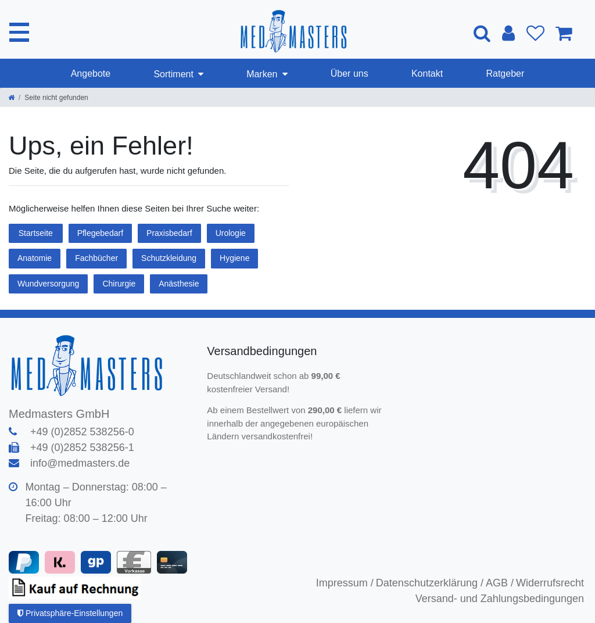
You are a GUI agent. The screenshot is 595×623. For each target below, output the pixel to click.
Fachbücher (96, 258)
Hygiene (234, 258)
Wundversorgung (48, 283)
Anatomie (34, 258)
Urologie (231, 233)
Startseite (36, 233)
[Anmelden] (508, 33)
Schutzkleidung (168, 258)
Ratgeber (505, 73)
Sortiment (173, 74)
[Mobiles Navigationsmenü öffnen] (19, 32)
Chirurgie (118, 283)
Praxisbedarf (169, 233)
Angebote (91, 73)
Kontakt (427, 73)
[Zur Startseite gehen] (11, 98)
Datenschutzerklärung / (429, 583)
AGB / (500, 583)
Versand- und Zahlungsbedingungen (499, 598)
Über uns (349, 73)
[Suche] (481, 33)
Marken (261, 74)
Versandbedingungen (263, 351)
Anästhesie (179, 283)
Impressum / (345, 583)
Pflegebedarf (100, 233)
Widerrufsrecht (550, 583)
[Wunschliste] (535, 33)
